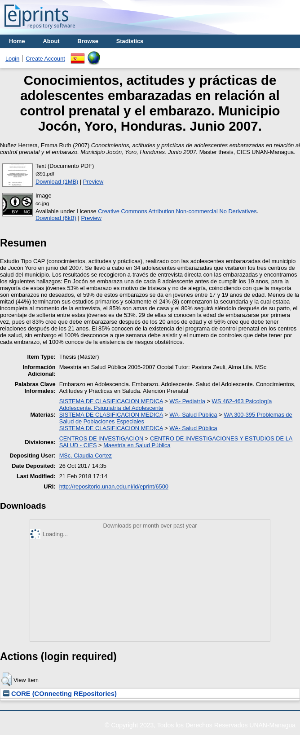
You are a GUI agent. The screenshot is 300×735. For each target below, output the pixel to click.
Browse (88, 41)
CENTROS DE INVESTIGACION (101, 438)
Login (12, 58)
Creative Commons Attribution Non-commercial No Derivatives (177, 211)
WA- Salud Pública (193, 414)
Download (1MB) (56, 181)
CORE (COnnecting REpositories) (60, 693)
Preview (93, 181)
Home (17, 41)
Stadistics (129, 41)
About (51, 41)
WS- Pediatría (187, 401)
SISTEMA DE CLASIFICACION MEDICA (111, 401)
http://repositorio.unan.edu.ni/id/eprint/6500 (113, 486)
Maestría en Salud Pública (136, 445)
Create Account (45, 58)
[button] (6, 679)
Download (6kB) (55, 218)
